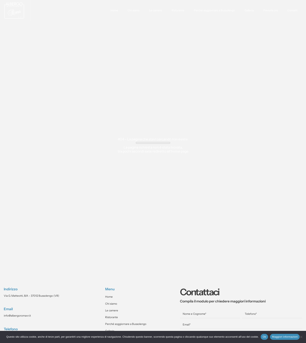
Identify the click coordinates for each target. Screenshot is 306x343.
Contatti (292, 10)
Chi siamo (134, 10)
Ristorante (178, 10)
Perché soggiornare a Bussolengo (214, 10)
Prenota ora (270, 10)
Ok (264, 336)
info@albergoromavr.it (17, 315)
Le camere (155, 10)
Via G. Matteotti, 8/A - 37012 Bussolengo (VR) (31, 295)
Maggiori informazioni (285, 336)
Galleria (249, 10)
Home (114, 10)
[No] (301, 337)
